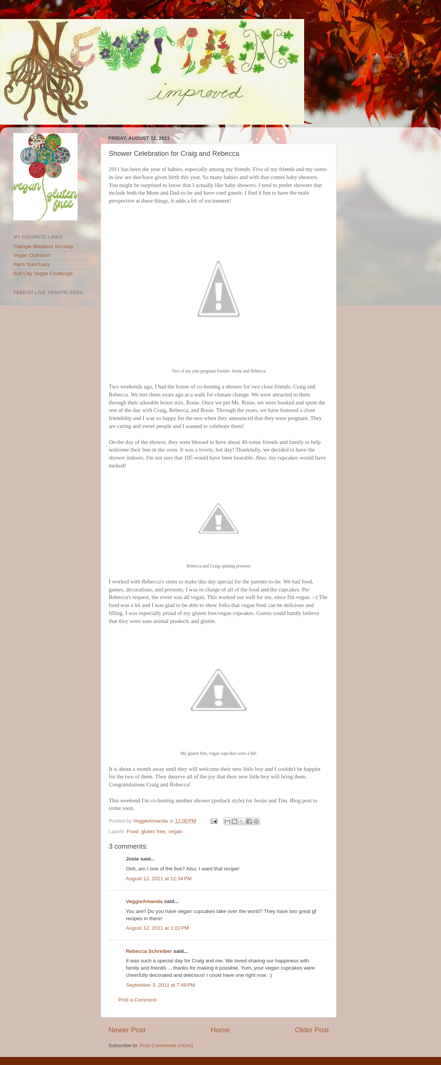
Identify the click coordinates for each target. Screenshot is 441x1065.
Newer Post (127, 1030)
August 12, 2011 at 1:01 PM (157, 928)
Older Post (312, 1030)
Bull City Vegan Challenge (43, 273)
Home (220, 1030)
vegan (175, 831)
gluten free (153, 831)
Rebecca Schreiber (149, 951)
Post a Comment (137, 1000)
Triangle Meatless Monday (43, 246)
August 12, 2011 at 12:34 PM (159, 878)
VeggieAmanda (144, 901)
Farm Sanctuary (31, 264)
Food (132, 831)
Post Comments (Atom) (166, 1045)
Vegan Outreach (32, 255)
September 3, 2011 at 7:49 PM (160, 985)
